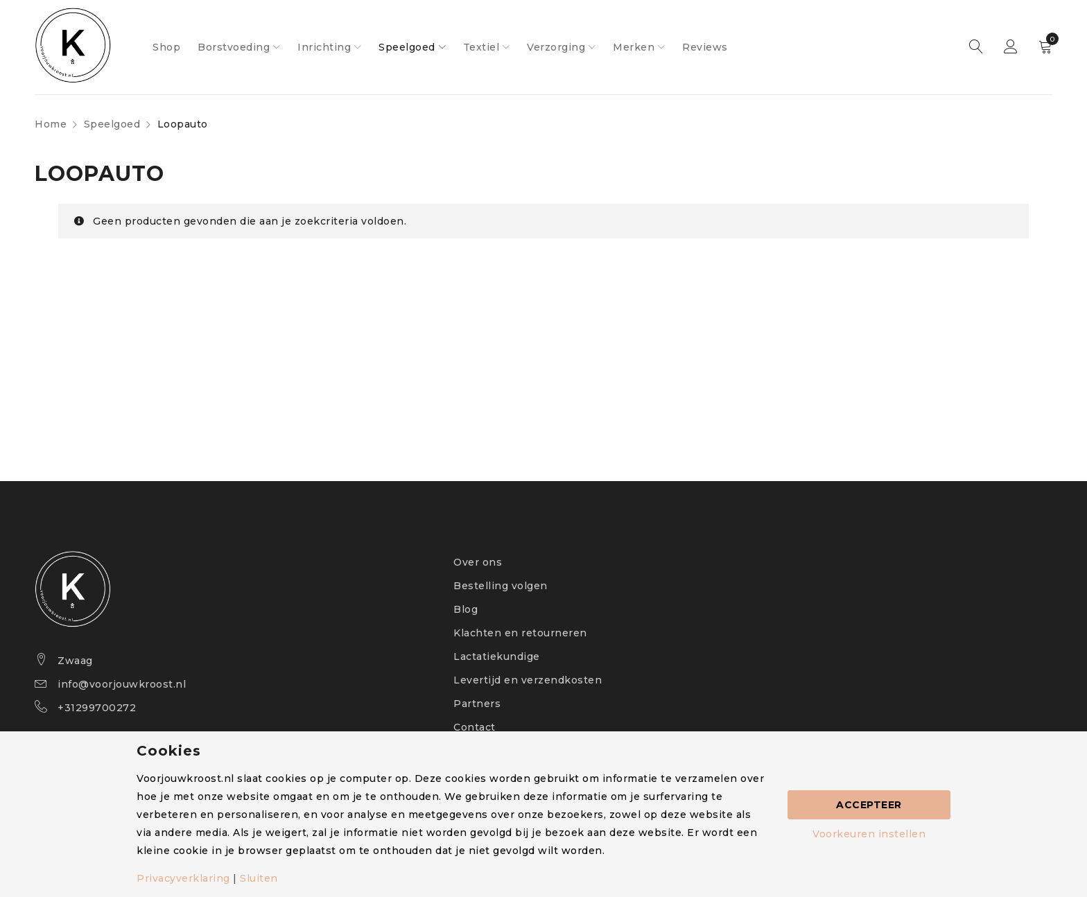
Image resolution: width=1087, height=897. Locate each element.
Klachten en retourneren (520, 633)
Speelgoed (112, 124)
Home (51, 124)
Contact (474, 727)
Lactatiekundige (496, 656)
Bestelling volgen (500, 586)
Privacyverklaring (183, 878)
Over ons (477, 562)
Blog (465, 609)
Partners (477, 703)
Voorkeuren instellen (868, 834)
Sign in (1011, 47)
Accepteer (869, 805)
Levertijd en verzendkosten (527, 680)
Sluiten (259, 878)
